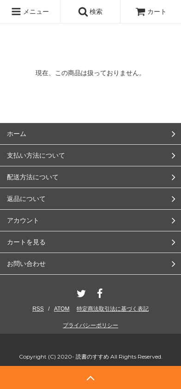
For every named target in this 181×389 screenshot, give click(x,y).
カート (151, 11)
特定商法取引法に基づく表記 (113, 309)
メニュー (30, 11)
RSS (38, 309)
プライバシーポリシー (90, 325)
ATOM (62, 309)
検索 (90, 11)
